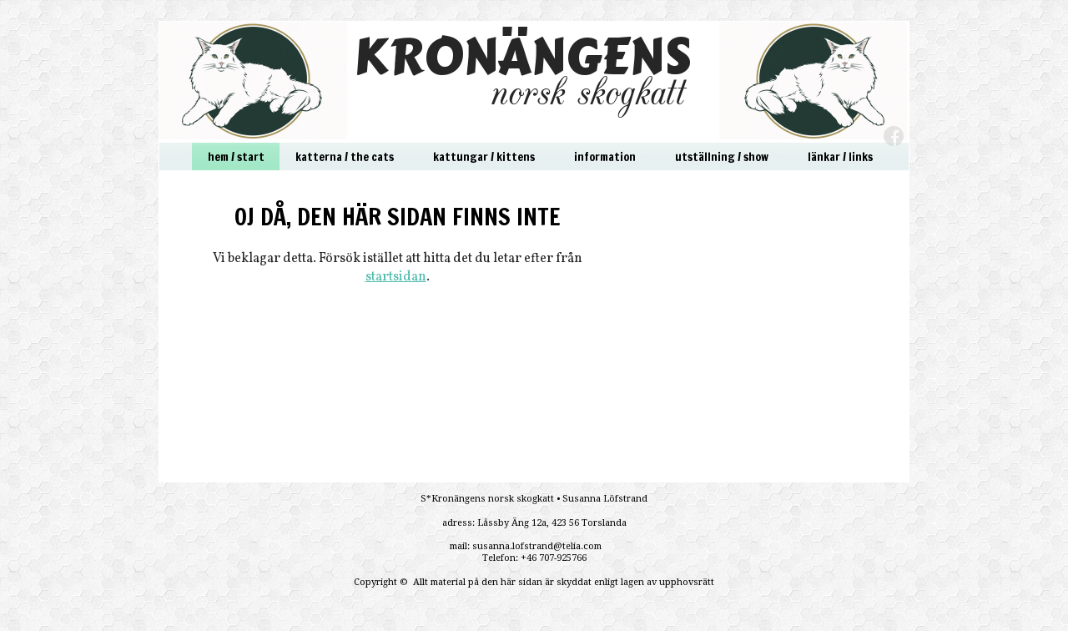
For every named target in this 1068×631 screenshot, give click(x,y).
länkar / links (840, 157)
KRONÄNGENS (522, 56)
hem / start (236, 157)
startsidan (395, 277)
